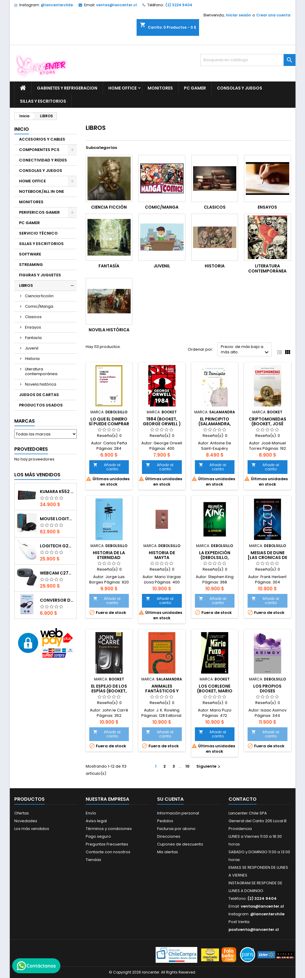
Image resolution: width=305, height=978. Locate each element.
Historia (32, 358)
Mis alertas (167, 852)
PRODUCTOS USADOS (41, 405)
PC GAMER (195, 88)
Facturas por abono (176, 828)
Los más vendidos (37, 474)
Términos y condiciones (109, 828)
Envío (91, 813)
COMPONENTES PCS (39, 150)
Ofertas (21, 813)
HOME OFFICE (122, 88)
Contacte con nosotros (108, 852)
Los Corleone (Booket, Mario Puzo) (214, 691)
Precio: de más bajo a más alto (245, 350)
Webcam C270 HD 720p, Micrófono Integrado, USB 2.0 (57, 573)
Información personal (178, 813)
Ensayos (33, 327)
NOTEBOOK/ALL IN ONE (41, 191)
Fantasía (33, 338)
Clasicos (33, 317)
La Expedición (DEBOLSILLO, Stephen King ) (214, 557)
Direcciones (168, 836)
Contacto (242, 799)
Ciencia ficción (39, 296)
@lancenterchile (57, 4)
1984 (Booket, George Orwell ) (162, 421)
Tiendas (93, 860)
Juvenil (31, 348)
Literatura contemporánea (41, 371)
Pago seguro (98, 836)
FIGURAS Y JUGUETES (40, 275)
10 (187, 766)
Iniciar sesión (238, 15)
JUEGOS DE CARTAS (39, 395)
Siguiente (209, 766)
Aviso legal (96, 821)
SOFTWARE (30, 254)
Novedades (25, 821)
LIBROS (26, 285)
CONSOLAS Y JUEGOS (239, 88)
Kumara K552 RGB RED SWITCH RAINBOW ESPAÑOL (57, 491)
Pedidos (165, 821)
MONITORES (160, 88)
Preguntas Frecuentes (107, 844)
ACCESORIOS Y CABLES (42, 139)
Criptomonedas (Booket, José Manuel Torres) (267, 424)
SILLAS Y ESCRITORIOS (43, 101)
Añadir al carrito (107, 467)
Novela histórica (40, 384)
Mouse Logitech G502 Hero (57, 518)
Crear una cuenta (273, 15)
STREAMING (31, 264)
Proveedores (31, 449)
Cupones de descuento (180, 844)
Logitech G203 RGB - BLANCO (57, 545)
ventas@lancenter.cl (116, 4)
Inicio (21, 129)
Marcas (24, 421)
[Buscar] (247, 60)
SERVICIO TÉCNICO (38, 233)
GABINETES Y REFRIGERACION (67, 88)
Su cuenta (170, 799)
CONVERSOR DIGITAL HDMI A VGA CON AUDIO (57, 600)
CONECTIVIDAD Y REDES (43, 160)
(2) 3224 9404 (178, 4)
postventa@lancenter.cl (254, 929)
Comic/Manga (39, 306)
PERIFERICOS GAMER (39, 212)
